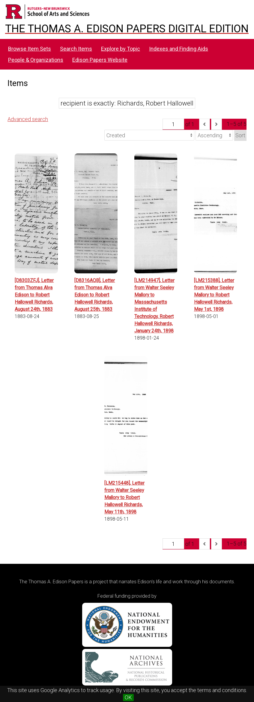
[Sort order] (214, 135)
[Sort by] (149, 135)
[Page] (173, 124)
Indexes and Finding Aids (178, 49)
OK (128, 697)
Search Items (76, 49)
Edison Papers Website (99, 60)
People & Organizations (35, 60)
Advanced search (27, 119)
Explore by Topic (120, 49)
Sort (240, 135)
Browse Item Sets (29, 49)
